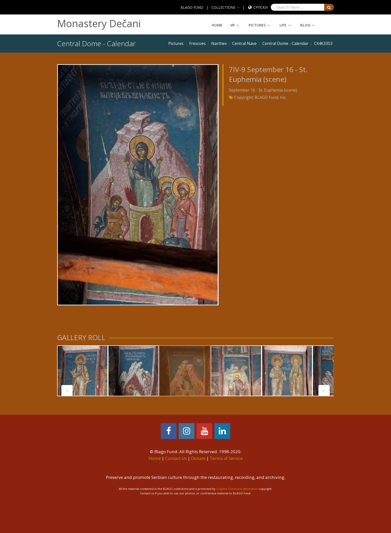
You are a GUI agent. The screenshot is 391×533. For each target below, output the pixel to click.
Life (283, 24)
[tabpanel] (82, 370)
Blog (305, 24)
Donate (198, 458)
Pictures (257, 24)
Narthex (219, 43)
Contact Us (176, 458)
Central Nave (244, 43)
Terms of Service (226, 458)
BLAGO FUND (192, 7)
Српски (260, 7)
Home (217, 24)
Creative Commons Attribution (237, 489)
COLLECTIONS (223, 7)
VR (232, 24)
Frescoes (197, 43)
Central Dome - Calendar (285, 43)
